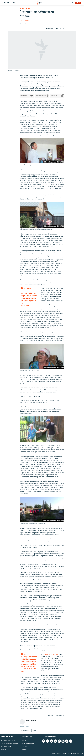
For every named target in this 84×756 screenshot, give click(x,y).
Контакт (3, 749)
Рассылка (24, 746)
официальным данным (50, 654)
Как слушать (25, 740)
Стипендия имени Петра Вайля (10, 743)
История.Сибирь (25, 8)
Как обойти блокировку (28, 743)
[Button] (50, 29)
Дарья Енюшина (24, 20)
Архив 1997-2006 (6, 746)
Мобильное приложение (8, 740)
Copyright (24, 749)
